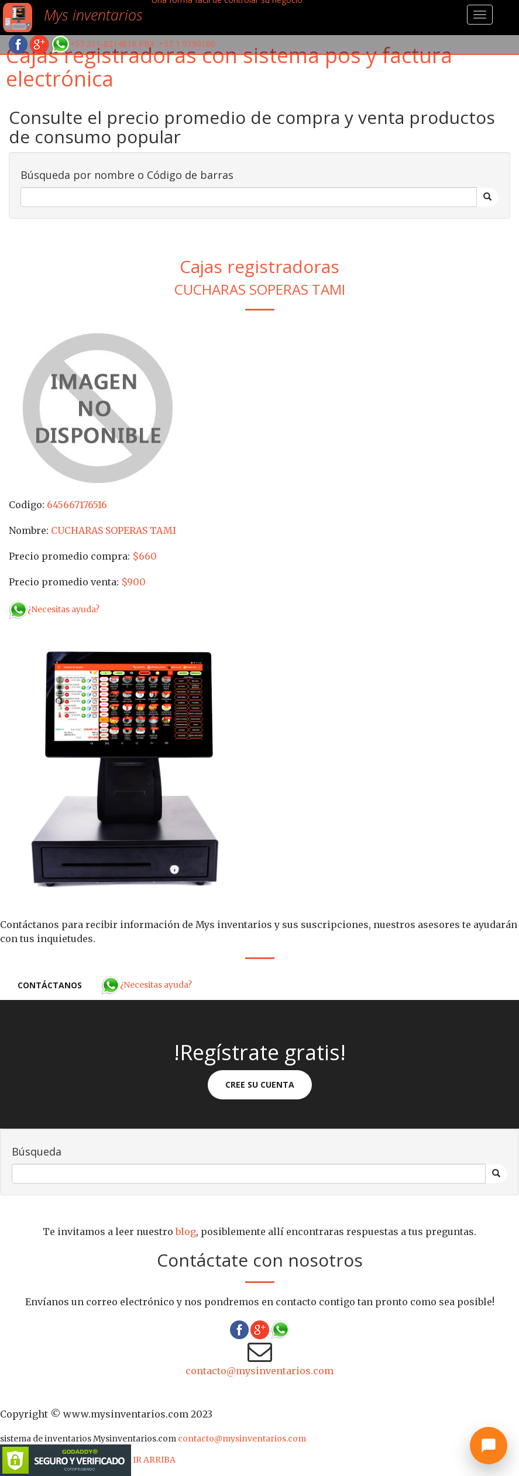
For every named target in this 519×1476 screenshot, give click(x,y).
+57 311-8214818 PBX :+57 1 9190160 (133, 43)
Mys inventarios (93, 15)
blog (186, 1231)
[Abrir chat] (488, 1445)
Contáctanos (50, 985)
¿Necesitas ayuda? (54, 609)
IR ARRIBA (154, 1459)
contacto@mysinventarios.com (259, 1371)
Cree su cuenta (259, 1084)
